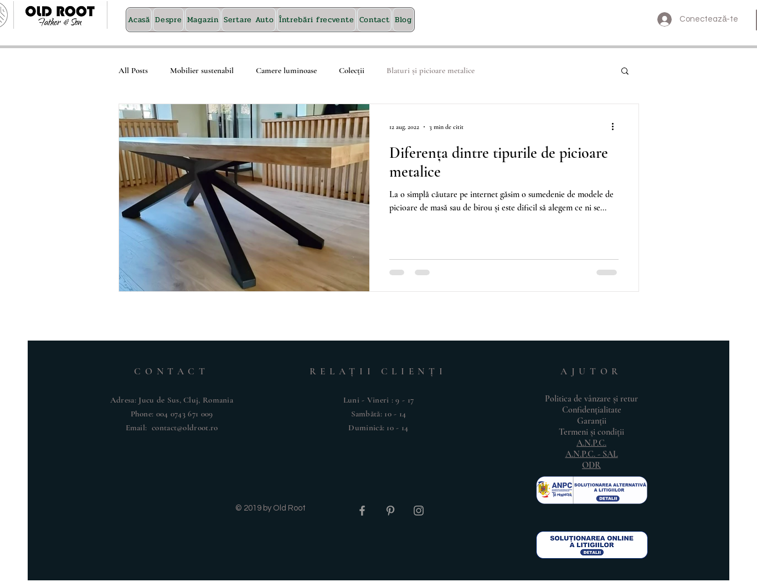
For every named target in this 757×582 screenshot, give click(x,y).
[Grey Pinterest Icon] (390, 510)
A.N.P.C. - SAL (591, 454)
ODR (591, 465)
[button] (625, 72)
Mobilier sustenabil (202, 70)
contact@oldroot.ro (185, 427)
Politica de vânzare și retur (591, 398)
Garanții (591, 420)
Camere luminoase (286, 70)
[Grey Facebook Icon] (362, 510)
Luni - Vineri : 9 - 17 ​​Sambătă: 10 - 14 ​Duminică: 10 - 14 (378, 413)
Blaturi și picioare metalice (431, 70)
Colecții (351, 70)
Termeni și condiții (591, 431)
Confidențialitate (591, 409)
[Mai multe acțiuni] (617, 126)
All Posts (133, 70)
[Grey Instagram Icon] (418, 510)
